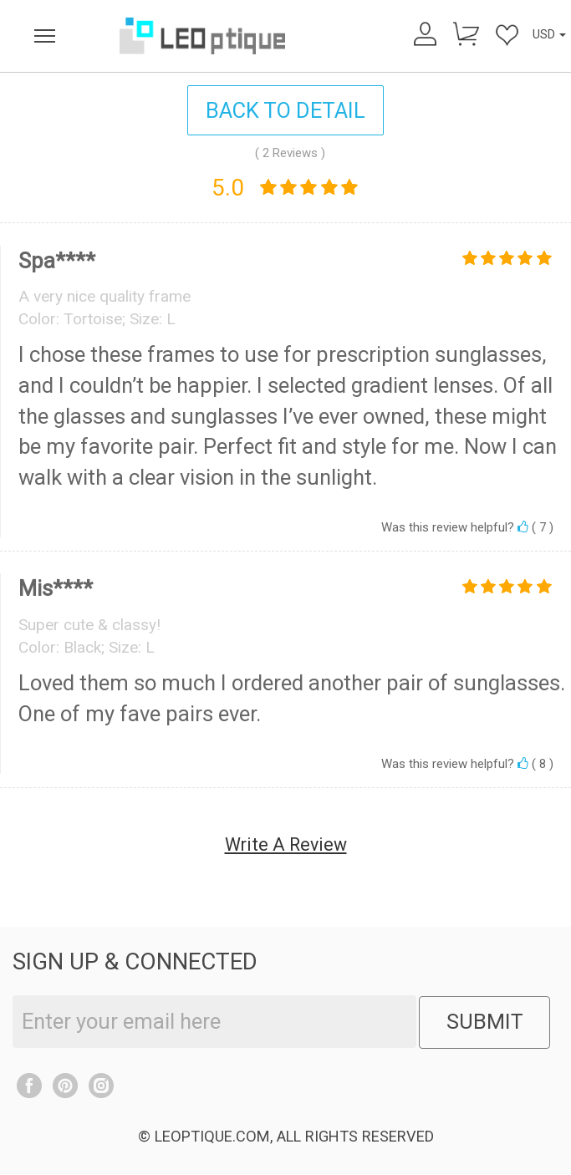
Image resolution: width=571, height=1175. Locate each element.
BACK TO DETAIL (285, 110)
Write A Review (286, 844)
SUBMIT (484, 1022)
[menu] (44, 36)
